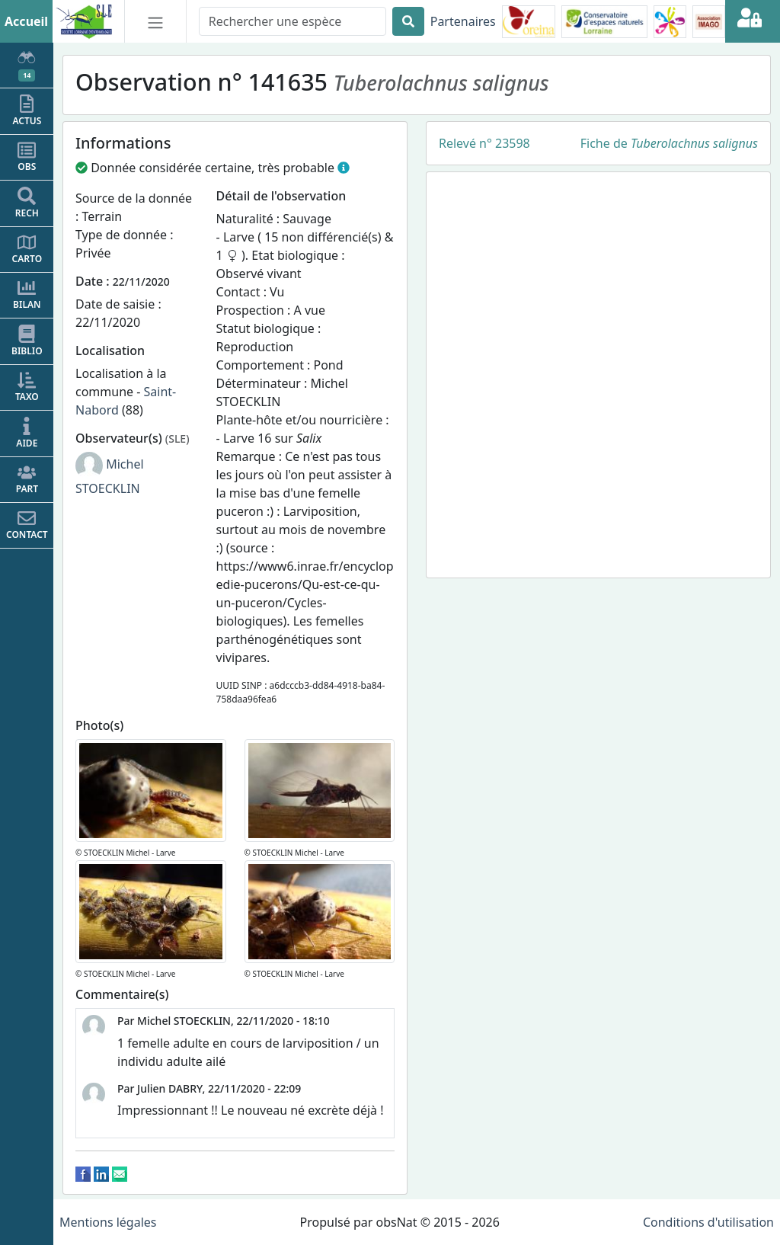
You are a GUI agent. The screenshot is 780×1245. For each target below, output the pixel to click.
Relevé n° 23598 (484, 143)
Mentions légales (108, 1222)
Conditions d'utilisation (708, 1222)
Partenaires (463, 21)
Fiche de (669, 143)
